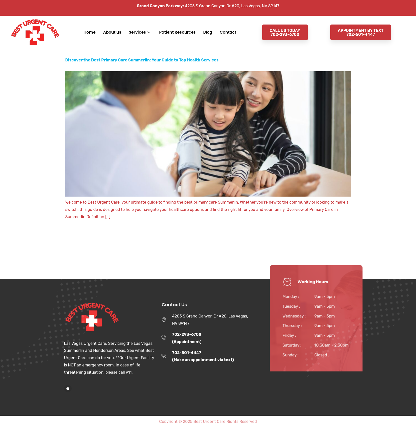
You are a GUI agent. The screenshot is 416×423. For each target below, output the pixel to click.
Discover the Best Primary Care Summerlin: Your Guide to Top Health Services (142, 60)
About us (112, 27)
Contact (228, 27)
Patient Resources (177, 27)
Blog (207, 27)
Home (89, 27)
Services (139, 27)
